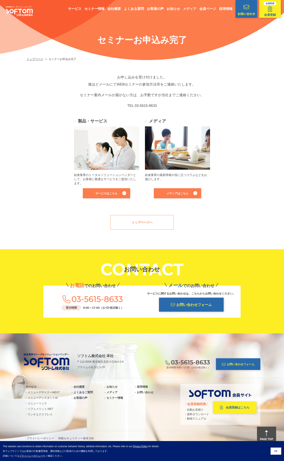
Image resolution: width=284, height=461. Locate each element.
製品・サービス (92, 121)
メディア (187, 9)
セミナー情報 (92, 9)
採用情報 (223, 9)
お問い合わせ (243, 10)
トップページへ (142, 222)
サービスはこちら (110, 193)
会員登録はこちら (234, 408)
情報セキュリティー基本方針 (76, 438)
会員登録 (267, 9)
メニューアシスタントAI (43, 397)
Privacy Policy (140, 446)
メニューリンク (37, 403)
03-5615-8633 (146, 106)
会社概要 (111, 9)
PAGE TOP (266, 436)
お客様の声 (152, 9)
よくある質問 (131, 9)
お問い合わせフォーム (191, 305)
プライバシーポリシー (40, 438)
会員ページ (205, 9)
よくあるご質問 (83, 392)
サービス (72, 9)
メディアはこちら (181, 193)
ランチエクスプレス (40, 414)
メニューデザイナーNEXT (44, 392)
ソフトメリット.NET (40, 408)
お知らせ (170, 9)
